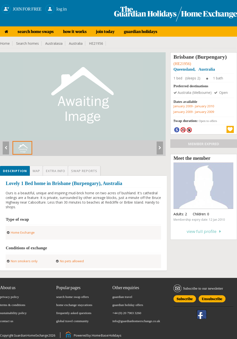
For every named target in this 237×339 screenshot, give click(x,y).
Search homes (27, 43)
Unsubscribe (212, 298)
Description (15, 171)
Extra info (55, 171)
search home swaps (36, 31)
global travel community (72, 321)
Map (36, 171)
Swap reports (84, 171)
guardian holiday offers (127, 305)
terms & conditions (12, 305)
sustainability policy (13, 313)
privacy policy (9, 297)
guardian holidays (140, 31)
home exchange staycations (74, 305)
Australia (76, 43)
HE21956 (96, 43)
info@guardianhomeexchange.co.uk (136, 321)
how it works (75, 31)
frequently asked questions (73, 313)
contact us (6, 321)
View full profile (204, 231)
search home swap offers (72, 297)
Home (5, 43)
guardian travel (122, 297)
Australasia (54, 43)
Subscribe (184, 298)
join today (105, 31)
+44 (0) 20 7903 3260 (126, 313)
